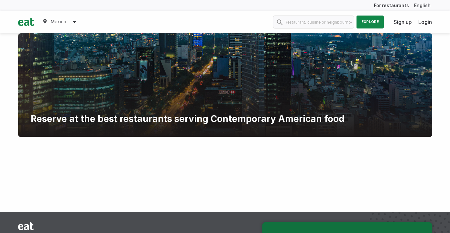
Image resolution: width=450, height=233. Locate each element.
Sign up (403, 22)
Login (425, 22)
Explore (370, 21)
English (422, 5)
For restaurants (391, 5)
